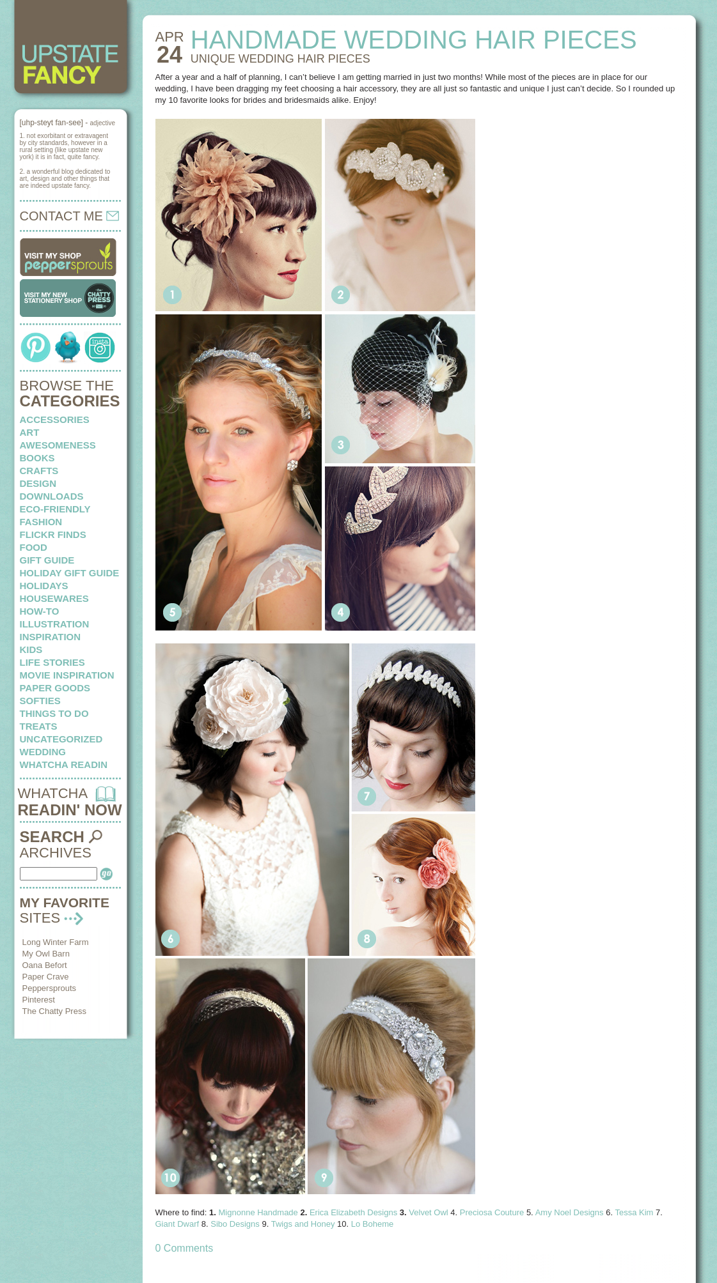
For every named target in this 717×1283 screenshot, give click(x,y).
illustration (55, 623)
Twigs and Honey (303, 1224)
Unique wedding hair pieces (280, 58)
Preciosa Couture (492, 1212)
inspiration (50, 636)
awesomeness (58, 445)
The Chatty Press (54, 1011)
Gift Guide (47, 560)
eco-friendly (55, 508)
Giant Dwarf (177, 1224)
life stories (52, 662)
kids (31, 649)
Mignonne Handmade (258, 1212)
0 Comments (184, 1248)
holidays (44, 585)
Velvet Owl (428, 1212)
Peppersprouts (49, 988)
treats (39, 726)
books (37, 457)
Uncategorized (61, 739)
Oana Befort (44, 965)
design (38, 483)
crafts (39, 470)
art (30, 432)
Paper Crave (45, 976)
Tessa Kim (634, 1212)
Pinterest (38, 999)
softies (40, 700)
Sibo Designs (235, 1224)
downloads (52, 496)
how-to (39, 611)
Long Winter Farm (55, 942)
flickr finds (53, 534)
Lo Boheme (372, 1224)
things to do (54, 713)
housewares (54, 598)
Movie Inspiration (67, 675)
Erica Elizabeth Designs (353, 1212)
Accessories (55, 419)
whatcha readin (63, 764)
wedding (43, 751)
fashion (41, 521)
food (33, 547)
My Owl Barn (46, 953)
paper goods (55, 687)
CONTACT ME (70, 216)
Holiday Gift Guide (70, 572)
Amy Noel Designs (569, 1212)
